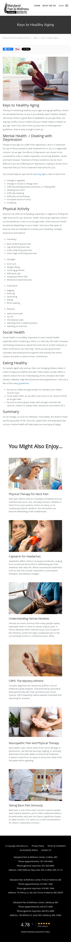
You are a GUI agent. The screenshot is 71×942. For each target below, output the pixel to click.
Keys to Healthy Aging (49, 38)
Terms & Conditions (56, 846)
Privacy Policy (38, 846)
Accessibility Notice (29, 850)
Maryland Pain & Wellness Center (16, 38)
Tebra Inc (24, 846)
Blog (35, 38)
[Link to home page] (21, 8)
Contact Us (46, 850)
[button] (66, 6)
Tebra (47, 931)
